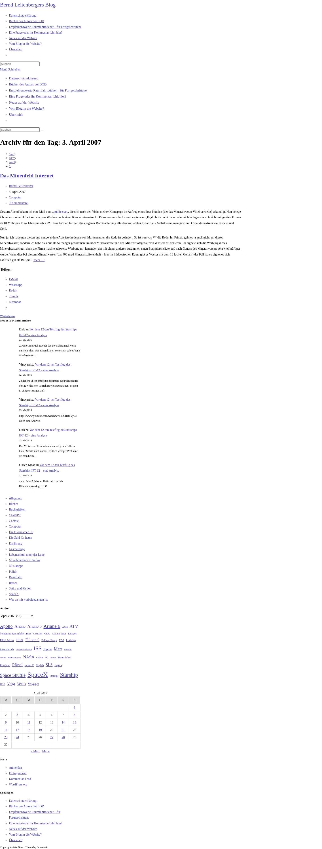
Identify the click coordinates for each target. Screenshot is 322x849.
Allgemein (15, 498)
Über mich (16, 114)
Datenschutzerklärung (23, 78)
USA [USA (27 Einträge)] (2, 684)
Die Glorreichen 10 (21, 532)
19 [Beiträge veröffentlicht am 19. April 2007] (40, 730)
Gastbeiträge (17, 549)
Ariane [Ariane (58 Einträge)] (20, 626)
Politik (13, 571)
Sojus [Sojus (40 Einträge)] (58, 665)
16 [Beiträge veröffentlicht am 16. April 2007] (5, 730)
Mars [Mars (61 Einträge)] (58, 649)
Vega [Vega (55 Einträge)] (11, 683)
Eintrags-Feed (18, 773)
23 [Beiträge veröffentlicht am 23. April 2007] (5, 737)
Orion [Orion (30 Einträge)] (39, 657)
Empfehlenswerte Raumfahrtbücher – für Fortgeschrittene (48, 90)
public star (60, 211)
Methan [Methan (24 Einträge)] (68, 649)
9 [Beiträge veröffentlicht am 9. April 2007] (6, 722)
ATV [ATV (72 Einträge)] (74, 626)
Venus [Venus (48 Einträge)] (21, 684)
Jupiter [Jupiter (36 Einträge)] (47, 649)
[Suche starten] (42, 130)
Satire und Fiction (20, 588)
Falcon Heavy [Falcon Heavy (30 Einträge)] (49, 640)
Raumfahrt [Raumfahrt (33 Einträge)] (64, 657)
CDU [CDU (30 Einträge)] (47, 633)
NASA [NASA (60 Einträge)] (28, 657)
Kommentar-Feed (20, 779)
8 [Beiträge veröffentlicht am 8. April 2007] (74, 715)
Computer (15, 197)
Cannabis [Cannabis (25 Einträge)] (37, 633)
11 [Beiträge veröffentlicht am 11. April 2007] (28, 722)
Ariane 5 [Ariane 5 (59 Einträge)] (35, 626)
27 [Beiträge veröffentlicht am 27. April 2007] (51, 737)
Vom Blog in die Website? (26, 108)
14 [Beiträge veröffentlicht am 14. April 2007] (63, 722)
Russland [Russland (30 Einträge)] (5, 665)
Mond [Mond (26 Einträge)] (3, 657)
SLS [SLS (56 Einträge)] (49, 665)
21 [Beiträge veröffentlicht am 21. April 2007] (63, 730)
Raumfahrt (15, 577)
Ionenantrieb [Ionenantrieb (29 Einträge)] (7, 649)
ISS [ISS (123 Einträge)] (37, 648)
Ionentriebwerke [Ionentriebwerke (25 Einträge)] (24, 649)
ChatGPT (15, 515)
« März (35, 751)
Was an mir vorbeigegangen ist (28, 599)
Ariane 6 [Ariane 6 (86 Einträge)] (52, 626)
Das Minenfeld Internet (27, 176)
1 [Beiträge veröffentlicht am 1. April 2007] (74, 707)
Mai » (46, 751)
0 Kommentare (18, 203)
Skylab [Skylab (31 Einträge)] (40, 665)
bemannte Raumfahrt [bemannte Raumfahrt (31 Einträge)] (12, 633)
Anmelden (15, 767)
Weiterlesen (7, 316)
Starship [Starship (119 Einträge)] (69, 675)
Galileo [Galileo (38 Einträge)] (71, 640)
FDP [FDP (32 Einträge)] (61, 640)
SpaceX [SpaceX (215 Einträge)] (38, 674)
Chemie (14, 521)
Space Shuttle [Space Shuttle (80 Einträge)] (12, 675)
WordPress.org (18, 784)
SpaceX (14, 594)
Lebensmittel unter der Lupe (26, 554)
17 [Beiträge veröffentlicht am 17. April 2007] (17, 730)
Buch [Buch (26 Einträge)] (29, 633)
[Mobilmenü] (10, 69)
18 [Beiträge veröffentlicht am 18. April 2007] (28, 730)
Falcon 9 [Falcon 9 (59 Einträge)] (32, 640)
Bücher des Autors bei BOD (28, 84)
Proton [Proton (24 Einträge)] (53, 657)
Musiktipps (16, 566)
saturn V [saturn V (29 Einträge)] (29, 665)
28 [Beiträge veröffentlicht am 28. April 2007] (63, 737)
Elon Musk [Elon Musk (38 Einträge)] (7, 640)
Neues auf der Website (24, 102)
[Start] (12, 154)
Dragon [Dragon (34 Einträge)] (72, 633)
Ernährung (15, 543)
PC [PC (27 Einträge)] (46, 657)
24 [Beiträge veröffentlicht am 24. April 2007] (17, 737)
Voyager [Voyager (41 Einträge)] (33, 684)
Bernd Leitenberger (21, 186)
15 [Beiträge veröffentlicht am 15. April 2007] (74, 722)
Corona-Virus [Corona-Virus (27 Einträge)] (59, 633)
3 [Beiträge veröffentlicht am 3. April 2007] (17, 715)
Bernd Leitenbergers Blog (28, 5)
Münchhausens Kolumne (24, 560)
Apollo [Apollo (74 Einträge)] (6, 626)
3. (10, 166)
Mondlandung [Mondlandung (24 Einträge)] (14, 657)
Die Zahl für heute (20, 537)
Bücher (13, 504)
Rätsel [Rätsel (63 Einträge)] (17, 664)
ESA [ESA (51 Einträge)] (19, 640)
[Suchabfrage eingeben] (20, 64)
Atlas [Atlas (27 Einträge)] (65, 627)
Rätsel (13, 583)
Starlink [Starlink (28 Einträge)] (54, 675)
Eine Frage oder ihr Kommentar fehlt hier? (37, 96)
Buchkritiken (17, 509)
